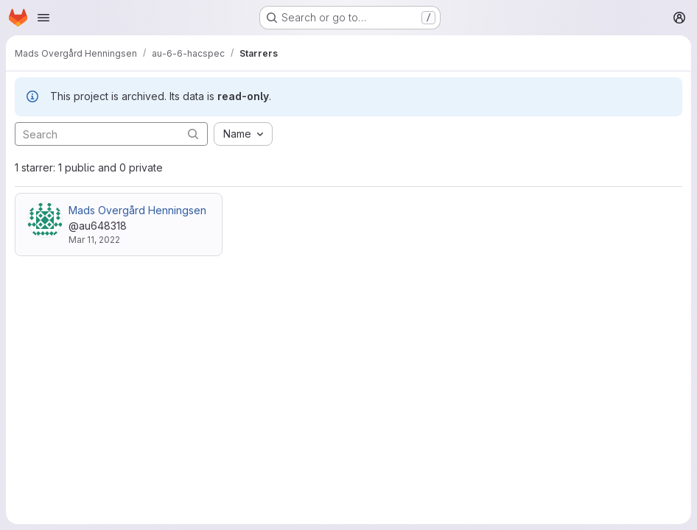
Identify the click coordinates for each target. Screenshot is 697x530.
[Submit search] (193, 133)
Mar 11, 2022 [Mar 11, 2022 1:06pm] (94, 239)
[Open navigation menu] (43, 17)
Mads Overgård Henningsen (137, 210)
